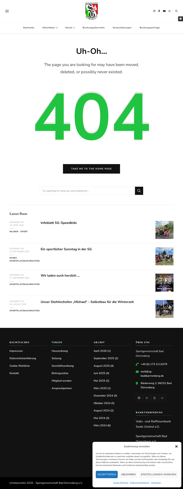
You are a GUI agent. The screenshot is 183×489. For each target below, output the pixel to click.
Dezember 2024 (103, 395)
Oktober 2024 (102, 403)
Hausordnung (60, 351)
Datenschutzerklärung (140, 482)
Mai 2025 (99, 381)
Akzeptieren (107, 474)
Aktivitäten (48, 27)
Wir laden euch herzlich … (60, 275)
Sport (24, 231)
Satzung (56, 358)
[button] (176, 446)
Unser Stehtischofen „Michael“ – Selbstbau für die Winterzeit (87, 302)
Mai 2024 (99, 418)
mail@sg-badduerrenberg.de (152, 374)
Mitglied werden (61, 381)
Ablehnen (128, 474)
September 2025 (104, 358)
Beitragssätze (60, 373)
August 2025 (102, 366)
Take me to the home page (91, 168)
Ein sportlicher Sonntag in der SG (66, 249)
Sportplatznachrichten (25, 261)
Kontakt (14, 373)
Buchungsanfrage (150, 27)
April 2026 (100, 351)
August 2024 (102, 410)
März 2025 (100, 388)
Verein (68, 27)
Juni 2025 (99, 373)
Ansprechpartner (62, 388)
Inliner (14, 231)
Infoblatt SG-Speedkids (59, 223)
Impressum (156, 482)
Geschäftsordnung (63, 366)
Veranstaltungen (122, 27)
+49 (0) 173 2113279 (154, 364)
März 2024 (100, 425)
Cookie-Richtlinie (120, 482)
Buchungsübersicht (94, 27)
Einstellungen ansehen (158, 474)
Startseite (28, 27)
